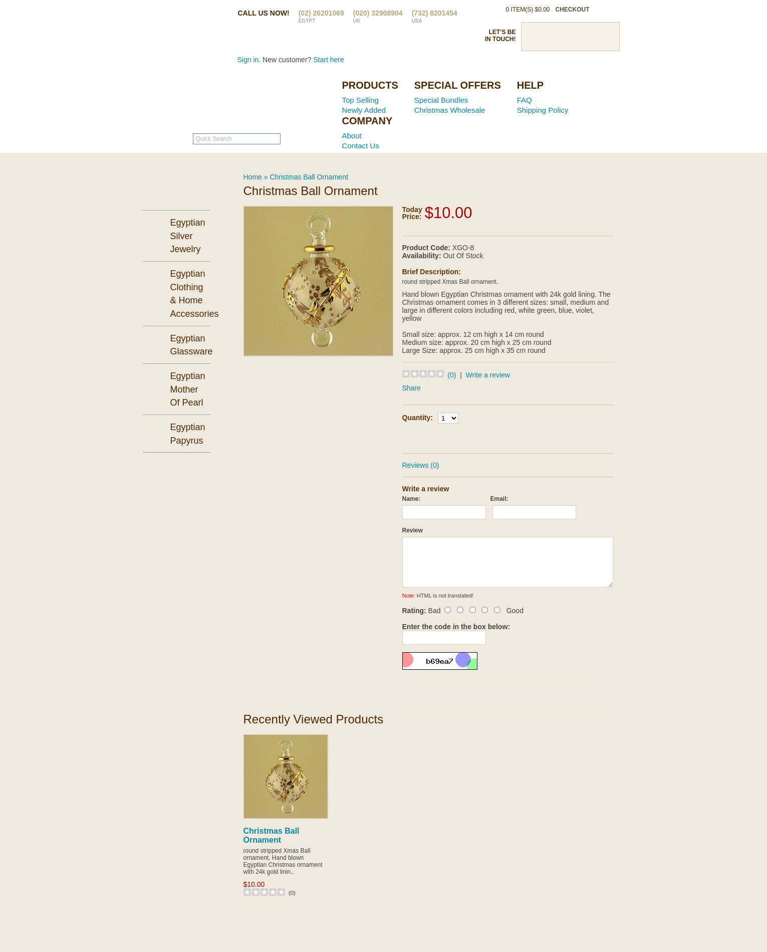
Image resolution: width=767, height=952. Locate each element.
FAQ (524, 100)
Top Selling (360, 100)
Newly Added (364, 110)
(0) (451, 375)
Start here (328, 60)
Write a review (488, 375)
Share (411, 388)
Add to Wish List (536, 437)
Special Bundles (441, 100)
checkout (573, 9)
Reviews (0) (420, 465)
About (352, 135)
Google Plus (588, 37)
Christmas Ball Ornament (309, 177)
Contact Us (360, 145)
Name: (411, 498)
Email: (499, 498)
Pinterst (570, 37)
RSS (605, 37)
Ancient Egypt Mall (271, 101)
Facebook (535, 37)
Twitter (553, 37)
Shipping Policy (543, 110)
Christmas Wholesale (449, 110)
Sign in (248, 60)
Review (412, 530)
